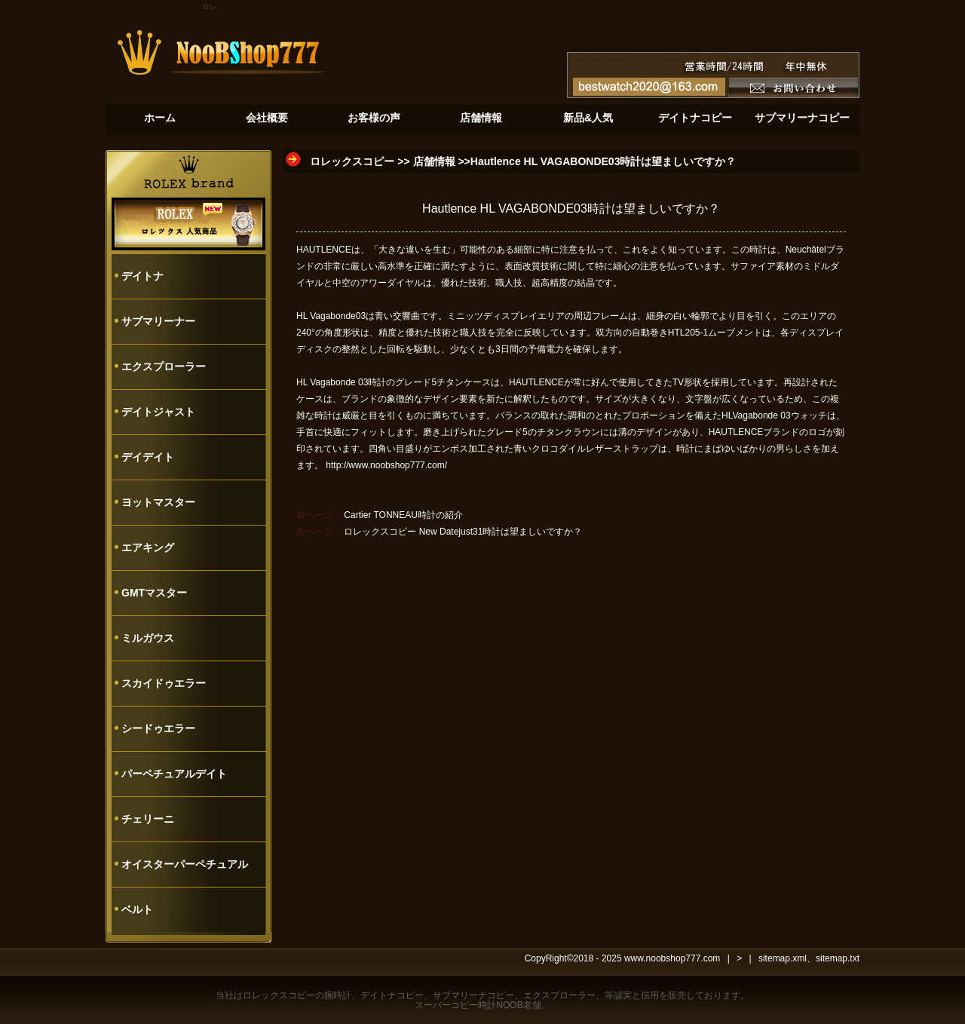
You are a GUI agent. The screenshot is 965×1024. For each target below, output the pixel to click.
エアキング (147, 547)
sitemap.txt (837, 958)
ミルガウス (147, 638)
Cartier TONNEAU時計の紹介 (403, 515)
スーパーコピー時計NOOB (468, 1005)
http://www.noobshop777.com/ (386, 465)
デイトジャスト (158, 412)
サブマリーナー (158, 321)
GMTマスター (154, 593)
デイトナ (142, 276)
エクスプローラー (163, 366)
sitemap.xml (782, 958)
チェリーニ (147, 819)
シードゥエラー (158, 728)
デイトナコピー (392, 995)
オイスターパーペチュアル (184, 864)
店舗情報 (434, 161)
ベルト (137, 909)
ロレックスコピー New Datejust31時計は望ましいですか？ (463, 531)
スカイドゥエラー (163, 683)
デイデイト (147, 457)
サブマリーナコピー (473, 995)
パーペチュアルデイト (174, 774)
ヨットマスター (158, 502)
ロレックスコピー (352, 161)
